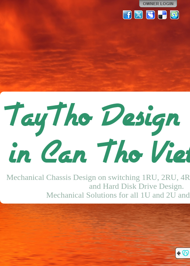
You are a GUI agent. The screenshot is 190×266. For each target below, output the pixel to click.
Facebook (127, 15)
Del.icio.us (163, 15)
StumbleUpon (174, 15)
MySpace (151, 15)
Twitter (139, 15)
